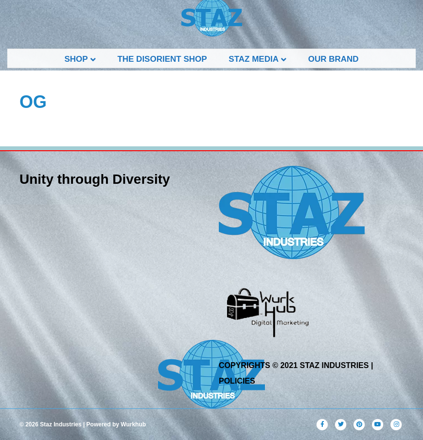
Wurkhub (133, 424)
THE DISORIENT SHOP (162, 59)
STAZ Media (254, 59)
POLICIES (237, 381)
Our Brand (333, 59)
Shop (76, 59)
